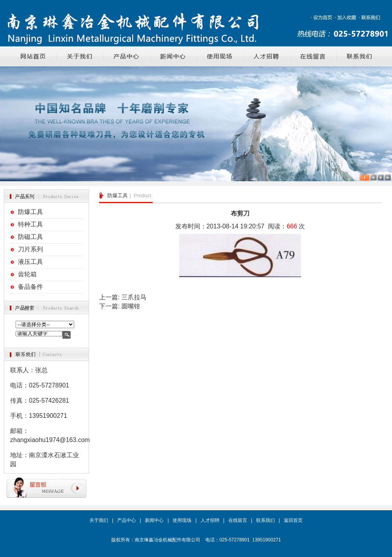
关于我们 (98, 520)
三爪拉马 (133, 297)
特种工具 (30, 224)
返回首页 (293, 520)
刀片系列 (30, 249)
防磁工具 (30, 236)
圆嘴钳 (130, 306)
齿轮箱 (27, 274)
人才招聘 (210, 520)
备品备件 (30, 286)
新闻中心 (154, 520)
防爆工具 (30, 212)
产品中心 (126, 520)
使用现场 (182, 520)
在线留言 (237, 520)
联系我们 (265, 520)
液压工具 (30, 261)
